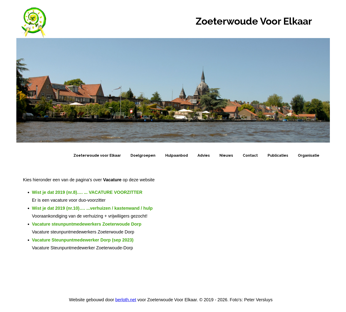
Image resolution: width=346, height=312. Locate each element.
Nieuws (226, 155)
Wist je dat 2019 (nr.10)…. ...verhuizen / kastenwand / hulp (92, 208)
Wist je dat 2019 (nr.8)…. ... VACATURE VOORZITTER (87, 192)
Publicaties (278, 155)
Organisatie (308, 155)
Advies (204, 155)
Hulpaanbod (176, 155)
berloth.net (125, 299)
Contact (250, 155)
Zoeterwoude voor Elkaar (97, 155)
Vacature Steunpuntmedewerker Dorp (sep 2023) (83, 239)
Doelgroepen (143, 155)
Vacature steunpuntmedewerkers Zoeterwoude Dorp (87, 224)
